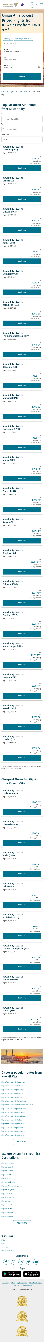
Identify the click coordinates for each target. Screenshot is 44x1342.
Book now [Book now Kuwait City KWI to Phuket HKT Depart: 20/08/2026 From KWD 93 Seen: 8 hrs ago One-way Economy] (22, 510)
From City (16, 1285)
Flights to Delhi (6, 1178)
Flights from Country (27, 1285)
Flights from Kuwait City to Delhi (11, 1097)
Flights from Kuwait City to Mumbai (13, 1112)
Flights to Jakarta (7, 1216)
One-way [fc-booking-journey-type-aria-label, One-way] (7, 39)
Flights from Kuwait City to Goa (11, 1120)
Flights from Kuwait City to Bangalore (13, 1109)
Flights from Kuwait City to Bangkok (13, 1131)
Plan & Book (34, 4)
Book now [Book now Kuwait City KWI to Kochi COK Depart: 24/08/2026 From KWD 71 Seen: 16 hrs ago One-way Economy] (22, 261)
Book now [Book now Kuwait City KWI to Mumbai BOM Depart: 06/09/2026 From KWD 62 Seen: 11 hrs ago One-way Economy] (22, 416)
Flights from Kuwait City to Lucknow (13, 1082)
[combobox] (22, 119)
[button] (23, 39)
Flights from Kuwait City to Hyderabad (13, 1116)
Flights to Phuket (6, 1209)
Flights (12, 92)
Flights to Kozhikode (8, 1182)
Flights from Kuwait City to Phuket (12, 1128)
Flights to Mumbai (7, 1194)
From (6, 49)
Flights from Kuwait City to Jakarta (12, 1135)
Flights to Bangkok (7, 1212)
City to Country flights (35, 1283)
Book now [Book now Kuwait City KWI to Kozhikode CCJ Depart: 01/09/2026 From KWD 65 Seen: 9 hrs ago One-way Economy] (22, 323)
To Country (5, 1283)
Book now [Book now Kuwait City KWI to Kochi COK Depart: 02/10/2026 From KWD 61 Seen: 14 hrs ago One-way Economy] (22, 874)
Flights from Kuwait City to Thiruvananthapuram (17, 1105)
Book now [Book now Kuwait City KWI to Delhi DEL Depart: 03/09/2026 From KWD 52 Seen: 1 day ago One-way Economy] (22, 199)
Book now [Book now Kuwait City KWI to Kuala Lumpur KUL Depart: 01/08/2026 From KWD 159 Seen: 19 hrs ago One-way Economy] (22, 665)
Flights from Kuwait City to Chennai (12, 1090)
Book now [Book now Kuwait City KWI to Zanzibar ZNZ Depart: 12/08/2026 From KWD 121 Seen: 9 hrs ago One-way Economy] (22, 634)
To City (13, 1283)
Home (3, 92)
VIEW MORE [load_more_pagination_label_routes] (22, 1142)
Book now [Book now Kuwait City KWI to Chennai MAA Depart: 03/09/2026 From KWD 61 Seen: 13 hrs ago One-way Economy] (22, 292)
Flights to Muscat (7, 1167)
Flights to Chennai (7, 1171)
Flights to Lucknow (7, 1163)
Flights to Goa (6, 1201)
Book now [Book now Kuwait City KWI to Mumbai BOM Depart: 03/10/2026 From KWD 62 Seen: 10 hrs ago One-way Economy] (22, 998)
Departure (7, 65)
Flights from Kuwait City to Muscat (12, 1086)
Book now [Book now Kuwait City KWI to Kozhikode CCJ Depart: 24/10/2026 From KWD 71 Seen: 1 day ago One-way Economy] (22, 936)
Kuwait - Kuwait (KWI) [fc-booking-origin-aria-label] (11, 52)
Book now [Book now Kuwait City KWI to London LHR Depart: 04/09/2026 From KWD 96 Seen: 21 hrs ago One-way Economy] (22, 758)
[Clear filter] (40, 119)
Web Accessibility (7, 1250)
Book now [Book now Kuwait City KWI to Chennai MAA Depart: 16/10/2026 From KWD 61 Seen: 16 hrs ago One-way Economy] (22, 843)
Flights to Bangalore (7, 1190)
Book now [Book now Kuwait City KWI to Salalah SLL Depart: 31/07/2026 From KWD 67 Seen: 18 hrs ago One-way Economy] (22, 541)
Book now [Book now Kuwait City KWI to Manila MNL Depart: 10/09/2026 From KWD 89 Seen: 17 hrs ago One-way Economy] (22, 479)
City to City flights (22, 1283)
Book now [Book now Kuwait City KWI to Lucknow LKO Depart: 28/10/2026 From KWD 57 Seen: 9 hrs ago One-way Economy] (22, 812)
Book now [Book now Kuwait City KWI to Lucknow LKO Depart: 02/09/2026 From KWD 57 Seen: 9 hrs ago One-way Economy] (22, 168)
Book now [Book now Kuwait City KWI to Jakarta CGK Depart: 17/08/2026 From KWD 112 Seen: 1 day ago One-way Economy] (22, 696)
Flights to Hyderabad (8, 1197)
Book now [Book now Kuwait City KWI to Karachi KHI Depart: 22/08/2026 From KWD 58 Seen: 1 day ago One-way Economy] (22, 727)
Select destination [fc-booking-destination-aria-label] (10, 60)
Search (22, 76)
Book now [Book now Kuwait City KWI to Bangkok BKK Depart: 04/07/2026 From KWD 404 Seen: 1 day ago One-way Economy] (22, 572)
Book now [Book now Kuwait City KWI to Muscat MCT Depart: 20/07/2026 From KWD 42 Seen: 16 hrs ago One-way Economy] (22, 230)
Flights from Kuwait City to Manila (12, 1124)
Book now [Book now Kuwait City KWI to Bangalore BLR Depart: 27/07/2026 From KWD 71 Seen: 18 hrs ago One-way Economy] (22, 385)
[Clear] (39, 50)
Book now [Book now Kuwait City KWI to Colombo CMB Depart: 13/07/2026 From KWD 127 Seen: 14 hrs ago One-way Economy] (22, 603)
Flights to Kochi (6, 1175)
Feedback (4, 1244)
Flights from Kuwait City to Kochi (12, 1093)
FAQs (3, 1240)
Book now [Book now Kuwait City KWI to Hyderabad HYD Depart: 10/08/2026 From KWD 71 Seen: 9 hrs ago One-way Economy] (22, 447)
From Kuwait (23, 92)
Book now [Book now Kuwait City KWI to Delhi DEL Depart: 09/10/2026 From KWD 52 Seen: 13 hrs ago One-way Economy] (22, 905)
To (5, 57)
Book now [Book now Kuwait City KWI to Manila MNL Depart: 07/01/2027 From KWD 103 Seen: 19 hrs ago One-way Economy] (22, 1029)
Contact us (5, 1247)
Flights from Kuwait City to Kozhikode (13, 1101)
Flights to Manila (6, 1205)
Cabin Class (5, 134)
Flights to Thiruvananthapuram (11, 1186)
